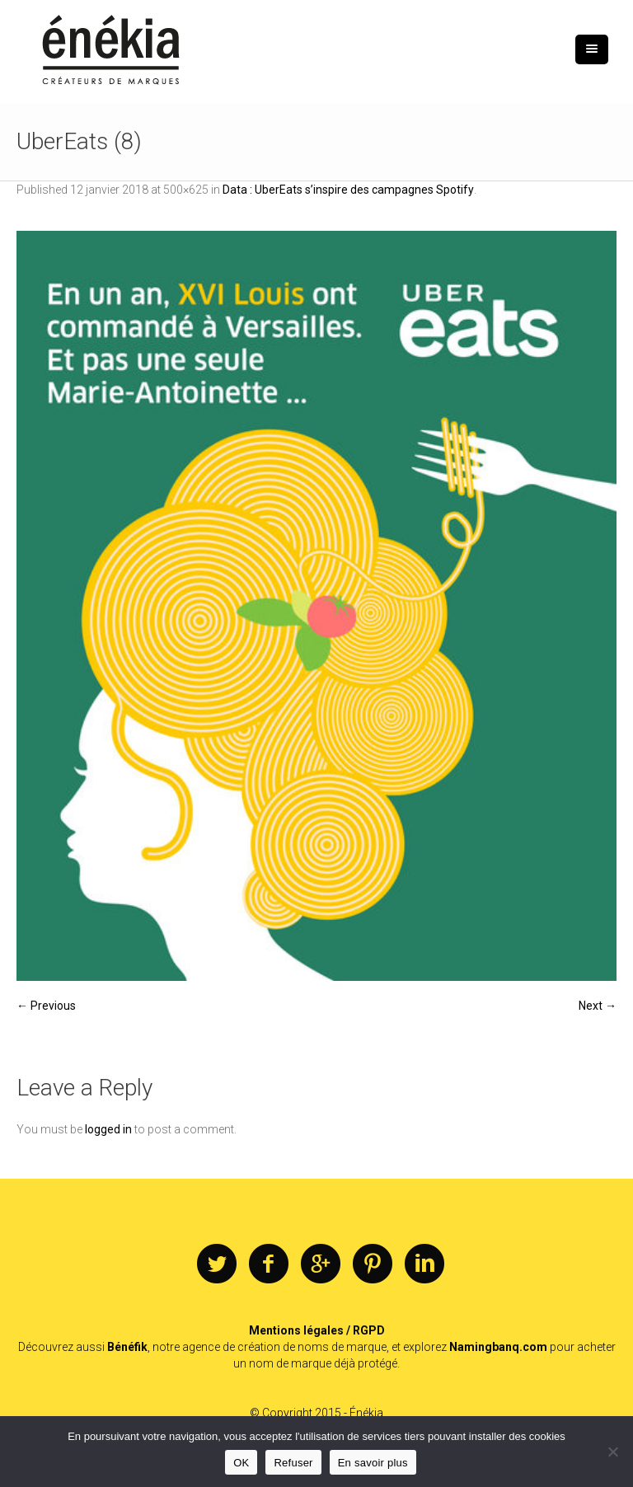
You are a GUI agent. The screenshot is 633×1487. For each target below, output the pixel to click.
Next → (598, 1005)
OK (241, 1463)
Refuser (293, 1463)
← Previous (46, 1005)
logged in (108, 1129)
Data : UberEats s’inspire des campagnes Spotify (348, 189)
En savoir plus (373, 1463)
